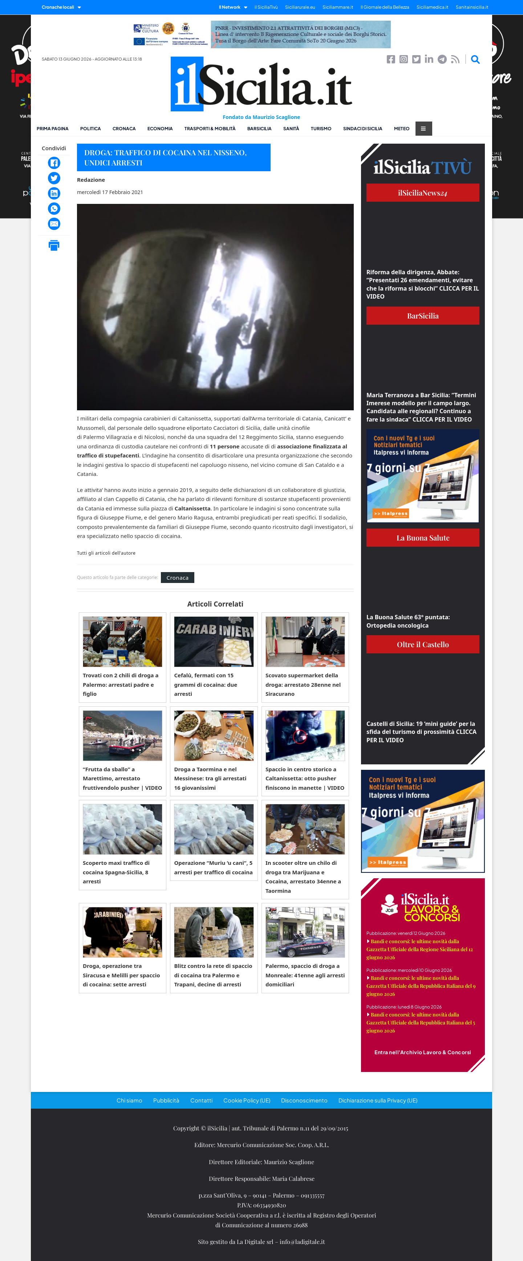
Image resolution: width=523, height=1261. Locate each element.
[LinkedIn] (54, 193)
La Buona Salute (423, 537)
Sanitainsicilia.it (472, 7)
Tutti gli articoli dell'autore (106, 553)
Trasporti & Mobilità (210, 128)
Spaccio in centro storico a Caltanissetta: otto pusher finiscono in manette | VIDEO (305, 778)
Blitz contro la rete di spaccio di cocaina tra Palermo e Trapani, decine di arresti (213, 975)
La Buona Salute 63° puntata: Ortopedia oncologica (408, 621)
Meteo (402, 128)
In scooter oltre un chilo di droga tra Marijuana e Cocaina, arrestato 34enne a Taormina (303, 876)
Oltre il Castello (423, 644)
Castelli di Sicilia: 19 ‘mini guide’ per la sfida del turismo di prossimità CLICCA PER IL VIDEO (421, 732)
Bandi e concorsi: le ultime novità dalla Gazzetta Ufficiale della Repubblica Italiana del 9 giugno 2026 (421, 985)
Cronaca (124, 128)
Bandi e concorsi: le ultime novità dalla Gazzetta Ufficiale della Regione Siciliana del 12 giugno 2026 (419, 949)
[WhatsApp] (54, 208)
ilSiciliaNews (423, 192)
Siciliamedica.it (433, 7)
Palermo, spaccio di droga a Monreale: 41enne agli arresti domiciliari (305, 975)
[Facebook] (54, 163)
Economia (160, 128)
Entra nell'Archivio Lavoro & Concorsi (422, 1052)
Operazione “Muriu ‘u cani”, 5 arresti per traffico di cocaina (213, 867)
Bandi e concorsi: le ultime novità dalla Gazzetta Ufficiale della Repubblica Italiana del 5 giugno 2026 (420, 1022)
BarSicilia (259, 128)
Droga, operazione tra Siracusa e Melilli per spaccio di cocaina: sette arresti (121, 975)
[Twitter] (54, 178)
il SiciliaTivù (266, 7)
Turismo (321, 128)
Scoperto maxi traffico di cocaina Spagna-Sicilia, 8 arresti (116, 872)
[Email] (54, 224)
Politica (90, 128)
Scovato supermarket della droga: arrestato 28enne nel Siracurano (303, 684)
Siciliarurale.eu (300, 7)
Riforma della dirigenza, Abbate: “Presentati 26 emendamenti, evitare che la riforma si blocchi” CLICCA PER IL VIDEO (422, 284)
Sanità (291, 128)
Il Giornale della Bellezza (385, 7)
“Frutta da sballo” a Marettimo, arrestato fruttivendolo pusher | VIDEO (122, 778)
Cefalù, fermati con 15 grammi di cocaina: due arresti (205, 684)
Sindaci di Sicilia (362, 128)
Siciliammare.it (338, 7)
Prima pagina (53, 128)
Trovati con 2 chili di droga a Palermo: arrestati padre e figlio (120, 684)
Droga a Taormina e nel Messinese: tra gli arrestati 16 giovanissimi (210, 778)
